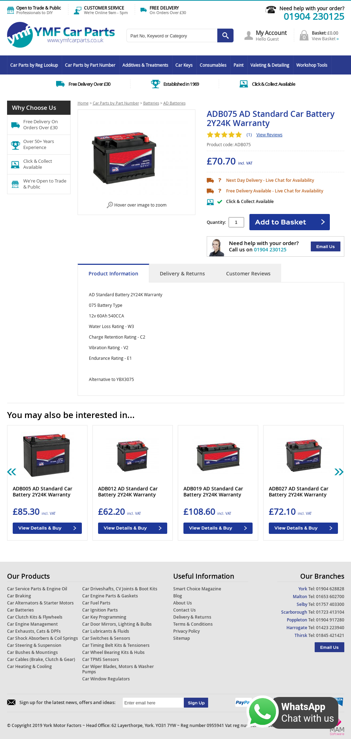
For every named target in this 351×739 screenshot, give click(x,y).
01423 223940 (330, 628)
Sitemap (181, 638)
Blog (177, 596)
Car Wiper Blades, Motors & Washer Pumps (118, 669)
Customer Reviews (248, 273)
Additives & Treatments (145, 65)
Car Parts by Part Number (90, 65)
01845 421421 (330, 635)
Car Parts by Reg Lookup (34, 65)
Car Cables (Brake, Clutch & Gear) (41, 659)
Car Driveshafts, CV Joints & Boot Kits (119, 589)
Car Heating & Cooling (29, 666)
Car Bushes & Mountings (32, 652)
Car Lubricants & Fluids (105, 631)
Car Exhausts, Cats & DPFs (34, 631)
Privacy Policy (186, 631)
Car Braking (19, 596)
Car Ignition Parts (100, 610)
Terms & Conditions (193, 624)
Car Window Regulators (106, 679)
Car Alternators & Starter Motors (40, 603)
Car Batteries (20, 610)
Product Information (113, 273)
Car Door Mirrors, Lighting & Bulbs (117, 624)
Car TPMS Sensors (100, 659)
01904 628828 (330, 589)
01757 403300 (330, 604)
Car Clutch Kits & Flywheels (34, 617)
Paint (238, 65)
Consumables (213, 65)
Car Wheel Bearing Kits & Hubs (113, 652)
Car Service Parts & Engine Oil (37, 589)
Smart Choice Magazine (197, 589)
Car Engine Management (32, 624)
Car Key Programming (104, 617)
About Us (182, 603)
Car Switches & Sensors (106, 638)
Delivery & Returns (182, 273)
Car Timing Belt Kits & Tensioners (116, 645)
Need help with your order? (311, 8)
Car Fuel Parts (96, 603)
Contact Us (184, 610)
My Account (271, 33)
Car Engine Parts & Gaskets (110, 596)
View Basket (325, 38)
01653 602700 (330, 597)
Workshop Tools (311, 65)
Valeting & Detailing (269, 65)
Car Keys (184, 65)
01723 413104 (330, 612)
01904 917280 (330, 620)
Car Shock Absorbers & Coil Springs (42, 638)
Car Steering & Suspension (34, 645)
